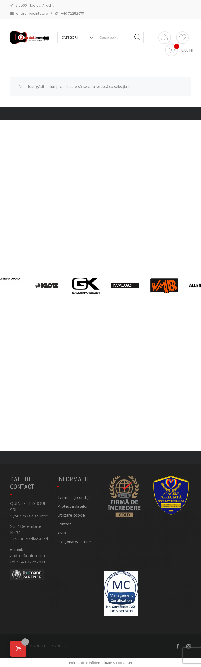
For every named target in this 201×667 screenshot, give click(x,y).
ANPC (62, 532)
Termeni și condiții (73, 497)
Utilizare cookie (71, 515)
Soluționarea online (74, 541)
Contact (64, 523)
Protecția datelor (72, 506)
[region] (100, 285)
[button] (93, 447)
